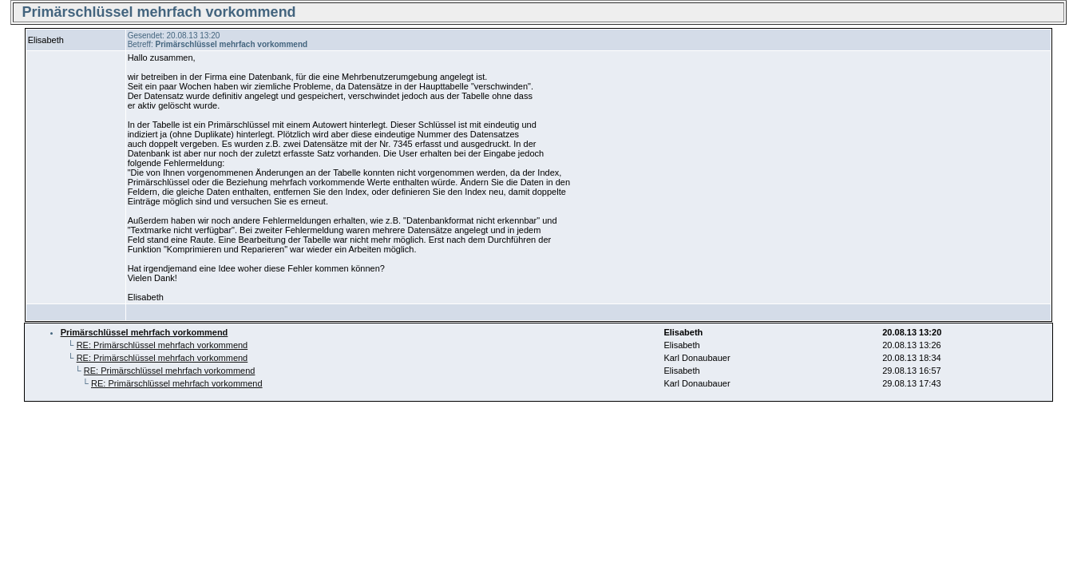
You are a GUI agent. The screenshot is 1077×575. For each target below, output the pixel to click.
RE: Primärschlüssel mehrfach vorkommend (162, 345)
